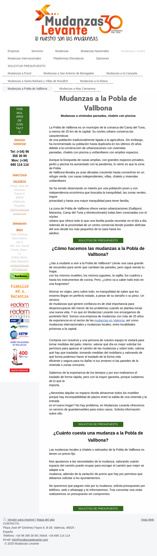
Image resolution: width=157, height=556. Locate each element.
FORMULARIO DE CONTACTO (19, 120)
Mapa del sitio (46, 519)
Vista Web (147, 519)
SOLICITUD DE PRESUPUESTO (98, 240)
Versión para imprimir (19, 519)
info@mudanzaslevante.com (30, 539)
